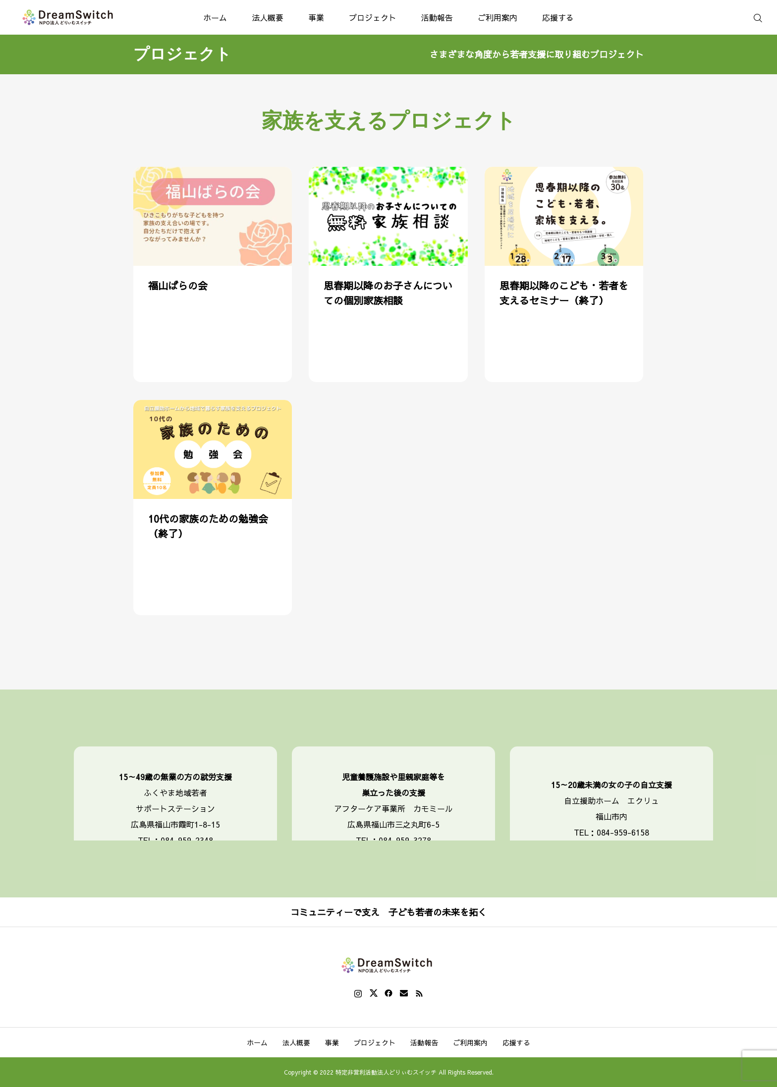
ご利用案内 (497, 17)
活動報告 (437, 17)
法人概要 (267, 17)
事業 (316, 17)
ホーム (215, 17)
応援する (558, 17)
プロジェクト (372, 17)
